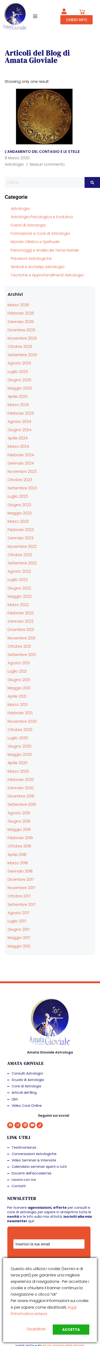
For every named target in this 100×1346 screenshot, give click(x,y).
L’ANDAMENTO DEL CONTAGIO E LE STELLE (42, 151)
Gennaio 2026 (21, 321)
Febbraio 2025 (21, 413)
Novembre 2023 (22, 471)
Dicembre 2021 (21, 629)
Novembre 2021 (21, 638)
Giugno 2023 (19, 505)
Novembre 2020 (22, 721)
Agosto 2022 (19, 571)
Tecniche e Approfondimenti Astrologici (47, 275)
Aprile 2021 (17, 696)
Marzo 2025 (18, 404)
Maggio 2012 (19, 946)
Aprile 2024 (18, 438)
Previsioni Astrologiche (31, 258)
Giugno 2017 (19, 929)
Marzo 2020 (18, 771)
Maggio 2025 (20, 388)
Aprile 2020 (18, 763)
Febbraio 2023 (21, 529)
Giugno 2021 (19, 679)
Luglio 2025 (18, 371)
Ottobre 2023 (20, 480)
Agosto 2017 (19, 913)
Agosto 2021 (19, 663)
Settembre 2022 (22, 563)
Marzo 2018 (18, 863)
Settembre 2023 (22, 488)
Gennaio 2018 (20, 871)
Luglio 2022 (18, 579)
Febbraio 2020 (21, 779)
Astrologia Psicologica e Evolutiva (42, 217)
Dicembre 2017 (21, 879)
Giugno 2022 (19, 588)
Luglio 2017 (17, 921)
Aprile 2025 (18, 396)
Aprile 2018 (17, 854)
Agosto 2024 (19, 421)
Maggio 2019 (19, 829)
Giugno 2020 (19, 746)
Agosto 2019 (19, 813)
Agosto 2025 (19, 363)
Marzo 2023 (18, 521)
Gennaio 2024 (21, 463)
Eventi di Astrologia (28, 225)
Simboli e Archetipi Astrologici (37, 267)
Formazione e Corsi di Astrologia (40, 233)
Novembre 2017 (21, 887)
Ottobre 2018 (19, 846)
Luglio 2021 (17, 671)
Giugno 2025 (19, 380)
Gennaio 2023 (20, 538)
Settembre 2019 (22, 804)
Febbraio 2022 (21, 613)
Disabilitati (36, 1329)
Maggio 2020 (20, 754)
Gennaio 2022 (20, 621)
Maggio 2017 (19, 937)
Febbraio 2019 (20, 838)
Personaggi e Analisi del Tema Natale (45, 250)
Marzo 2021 (18, 704)
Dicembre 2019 (21, 796)
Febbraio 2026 (21, 313)
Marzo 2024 (18, 446)
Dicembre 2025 (21, 330)
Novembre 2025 (22, 338)
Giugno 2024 (19, 430)
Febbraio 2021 (20, 713)
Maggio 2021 (19, 688)
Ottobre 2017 (19, 896)
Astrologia (14, 164)
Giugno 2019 (19, 821)
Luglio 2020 (18, 738)
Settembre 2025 (22, 355)
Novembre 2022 (22, 546)
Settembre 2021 (22, 654)
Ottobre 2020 (20, 729)
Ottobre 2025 (20, 346)
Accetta (71, 1329)
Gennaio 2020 (21, 788)
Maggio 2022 (20, 596)
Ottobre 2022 (20, 555)
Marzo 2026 (18, 305)
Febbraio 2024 (21, 455)
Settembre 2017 (22, 904)
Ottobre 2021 (19, 646)
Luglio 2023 (18, 496)
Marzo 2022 (18, 604)
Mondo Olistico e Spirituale (35, 241)
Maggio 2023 (20, 513)
